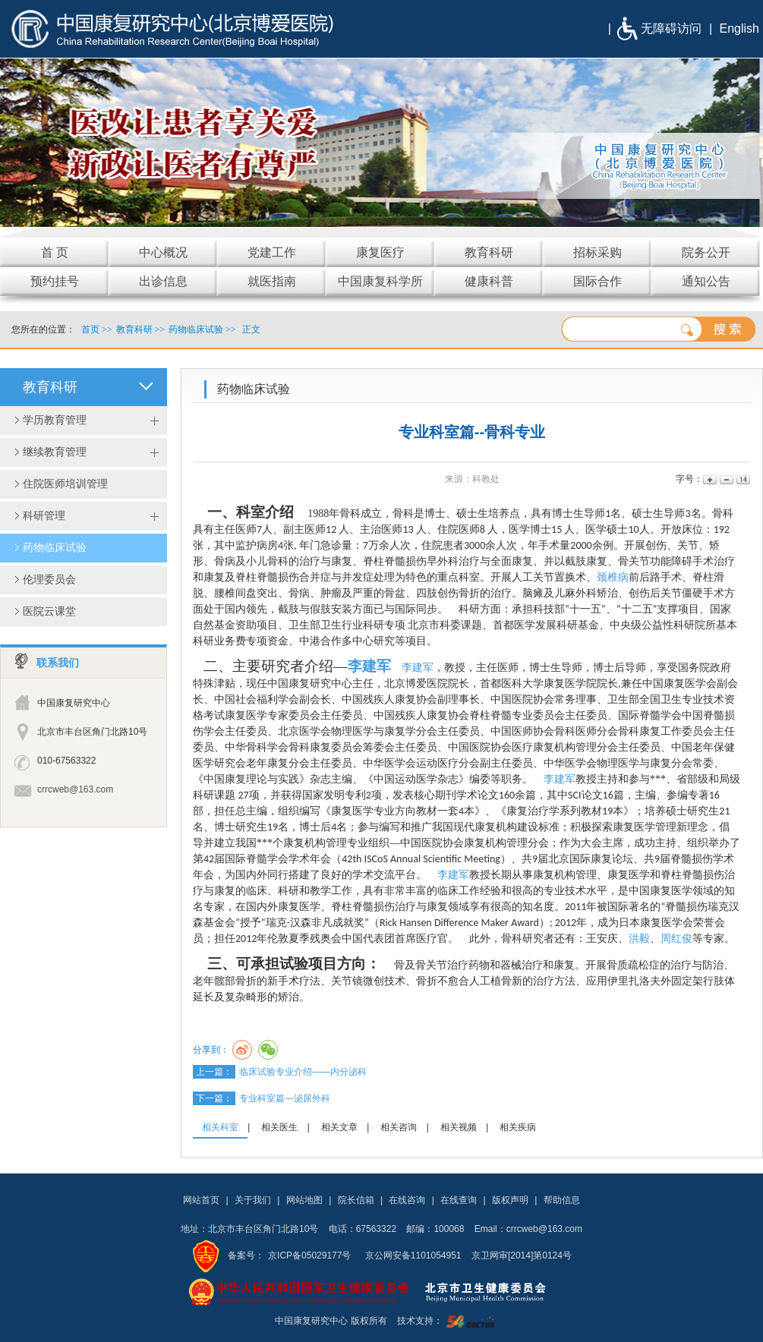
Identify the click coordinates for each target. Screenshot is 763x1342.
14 (742, 479)
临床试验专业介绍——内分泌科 (303, 1071)
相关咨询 (398, 1127)
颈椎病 (613, 577)
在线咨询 (407, 1200)
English (739, 28)
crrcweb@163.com (75, 789)
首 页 (54, 252)
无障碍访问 (671, 28)
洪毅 (639, 938)
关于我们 (253, 1200)
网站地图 (304, 1200)
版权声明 (510, 1200)
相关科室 (220, 1127)
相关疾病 (518, 1127)
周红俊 (676, 938)
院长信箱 (356, 1200)
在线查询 (458, 1200)
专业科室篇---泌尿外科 (284, 1098)
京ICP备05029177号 (309, 1255)
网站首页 (201, 1200)
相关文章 (339, 1127)
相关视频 (458, 1127)
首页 (90, 329)
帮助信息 (562, 1200)
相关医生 (279, 1127)
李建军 (369, 666)
